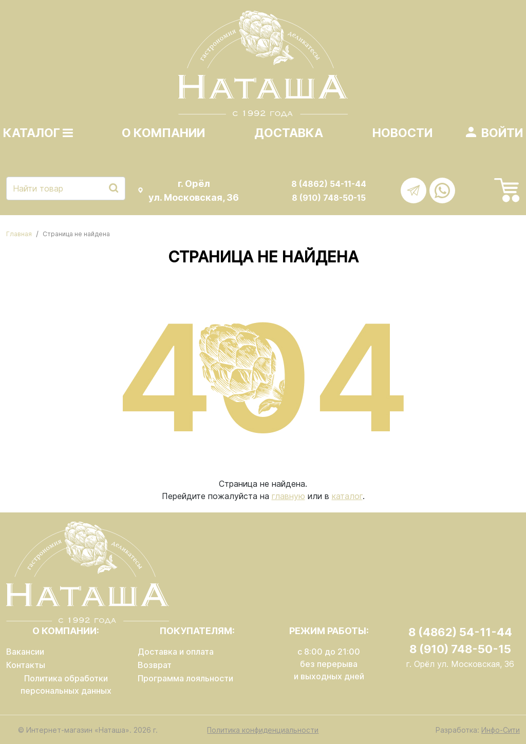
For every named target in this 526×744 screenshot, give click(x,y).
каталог (347, 496)
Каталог (38, 133)
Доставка (288, 133)
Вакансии (25, 651)
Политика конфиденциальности (262, 730)
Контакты (25, 665)
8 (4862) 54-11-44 (328, 184)
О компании (163, 133)
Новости (402, 133)
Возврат (155, 665)
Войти (502, 133)
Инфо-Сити (500, 730)
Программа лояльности (185, 678)
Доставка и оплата (176, 651)
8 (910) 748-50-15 (329, 198)
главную (288, 496)
